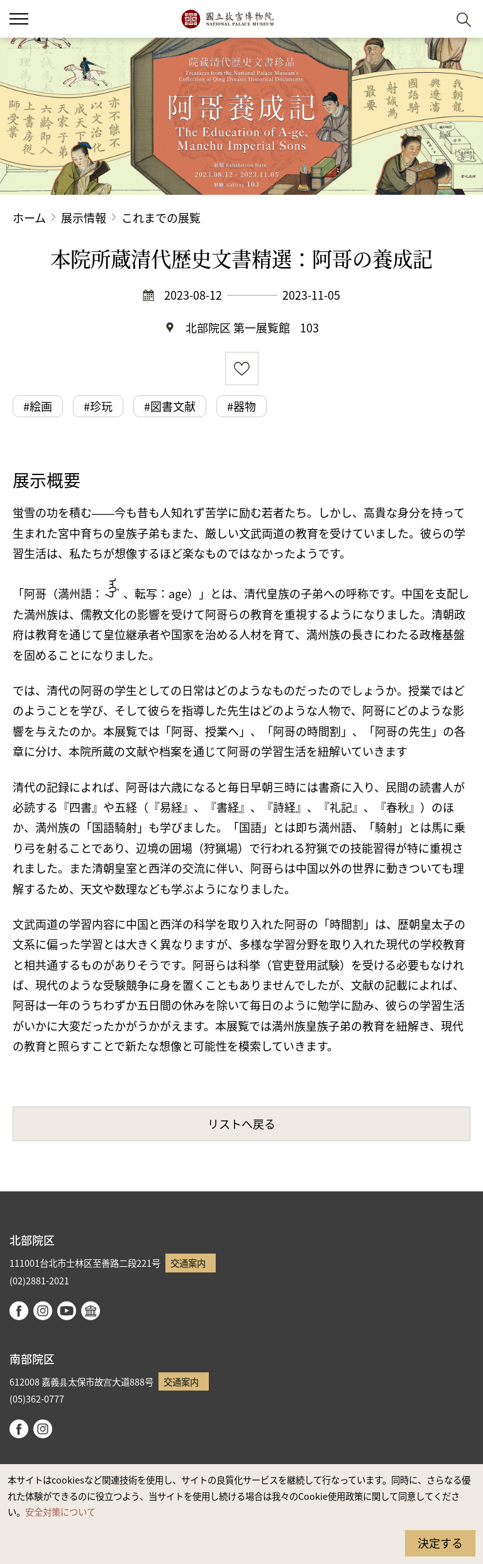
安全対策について (60, 1511)
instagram (42, 1310)
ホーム (29, 217)
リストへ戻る (241, 1123)
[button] (433, 19)
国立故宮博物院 (227, 19)
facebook (18, 1310)
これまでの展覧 (161, 217)
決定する (440, 1542)
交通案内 (188, 1262)
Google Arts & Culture (90, 1310)
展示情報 (83, 217)
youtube (66, 1310)
